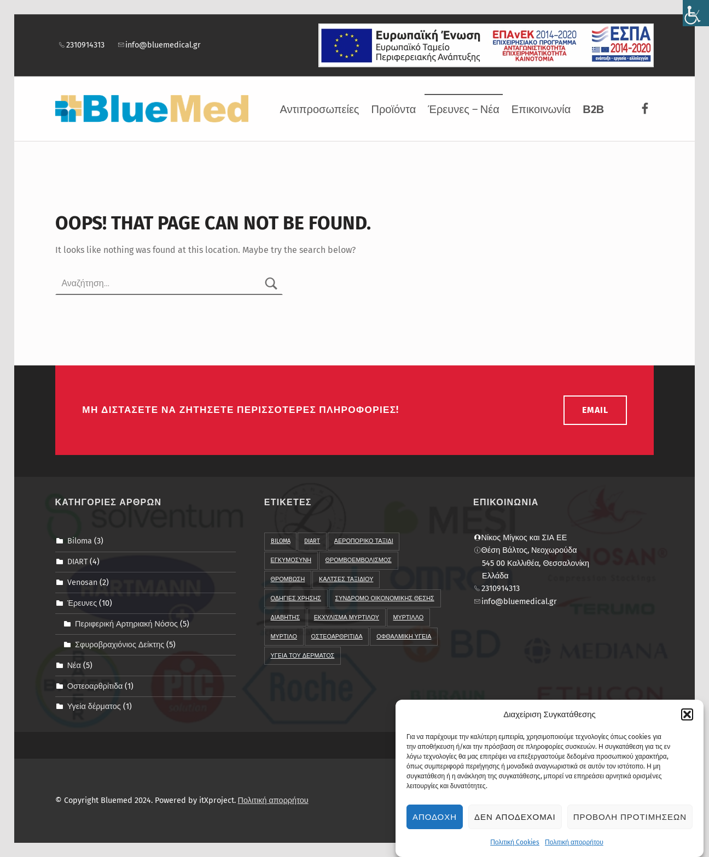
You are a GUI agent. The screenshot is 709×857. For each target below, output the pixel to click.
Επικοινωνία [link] (541, 109)
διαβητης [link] (285, 617)
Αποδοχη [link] (434, 823)
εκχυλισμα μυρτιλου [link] (346, 617)
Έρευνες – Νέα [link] (463, 109)
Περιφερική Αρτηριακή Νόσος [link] (126, 624)
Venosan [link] (82, 582)
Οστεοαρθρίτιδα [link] (95, 685)
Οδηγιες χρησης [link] (296, 598)
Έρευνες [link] (82, 603)
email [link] (595, 410)
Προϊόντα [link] (393, 109)
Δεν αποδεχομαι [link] (515, 823)
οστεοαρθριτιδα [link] (337, 636)
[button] (687, 719)
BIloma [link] (280, 541)
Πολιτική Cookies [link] (514, 848)
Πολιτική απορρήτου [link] (574, 848)
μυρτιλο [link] (284, 636)
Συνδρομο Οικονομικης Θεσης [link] (384, 598)
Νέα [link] (74, 665)
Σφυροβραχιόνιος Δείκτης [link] (119, 644)
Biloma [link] (79, 541)
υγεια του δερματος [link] (303, 655)
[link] (696, 13)
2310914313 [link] (81, 45)
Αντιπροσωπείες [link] (319, 109)
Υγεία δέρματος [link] (94, 706)
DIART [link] (77, 561)
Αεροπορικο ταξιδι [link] (363, 541)
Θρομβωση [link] (288, 579)
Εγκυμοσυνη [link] (291, 560)
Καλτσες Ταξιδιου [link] (346, 579)
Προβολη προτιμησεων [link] (630, 823)
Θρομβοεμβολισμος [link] (359, 560)
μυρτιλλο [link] (408, 617)
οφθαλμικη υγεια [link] (403, 636)
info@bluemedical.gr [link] (159, 45)
